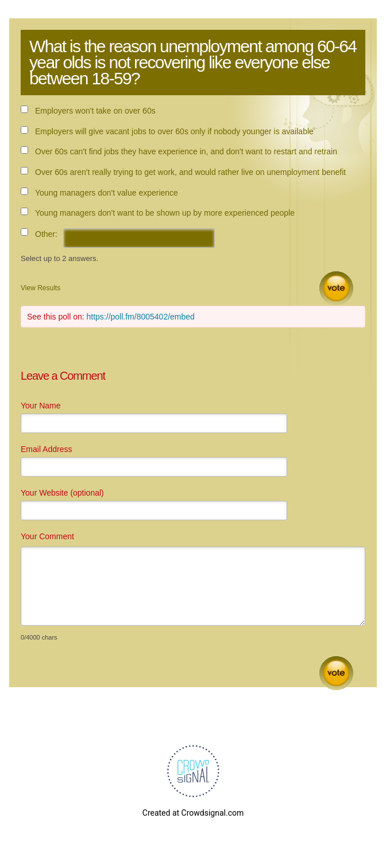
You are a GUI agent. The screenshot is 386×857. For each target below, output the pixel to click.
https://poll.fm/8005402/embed (141, 316)
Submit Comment (336, 673)
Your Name (41, 405)
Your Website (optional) (62, 492)
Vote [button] (336, 288)
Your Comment (47, 536)
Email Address (46, 449)
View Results (40, 288)
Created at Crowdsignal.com (193, 812)
